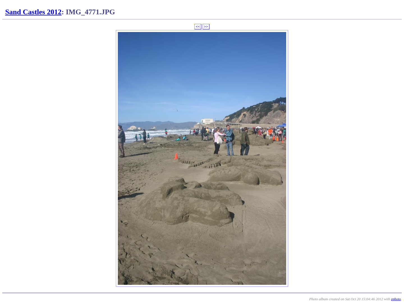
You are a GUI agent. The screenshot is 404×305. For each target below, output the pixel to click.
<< (198, 26)
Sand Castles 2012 (33, 12)
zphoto (396, 299)
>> (206, 26)
